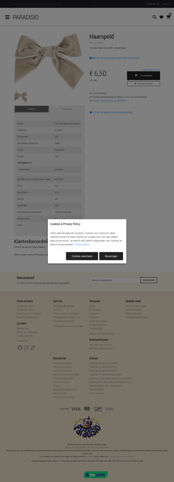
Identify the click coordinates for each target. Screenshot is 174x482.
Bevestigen (111, 256)
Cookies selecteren (82, 256)
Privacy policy (82, 244)
